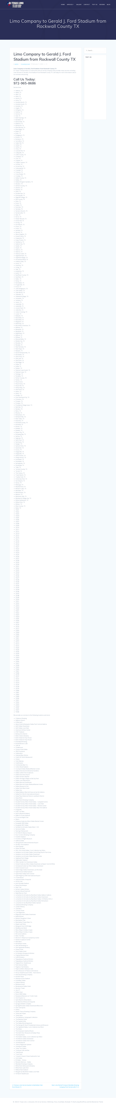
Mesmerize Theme (97, 1102)
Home (63, 4)
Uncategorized (25, 64)
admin (16, 64)
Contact (87, 4)
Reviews (102, 4)
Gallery (79, 4)
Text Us (94, 4)
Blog (108, 4)
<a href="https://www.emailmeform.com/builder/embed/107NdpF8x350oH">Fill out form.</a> (95, 88)
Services (70, 4)
